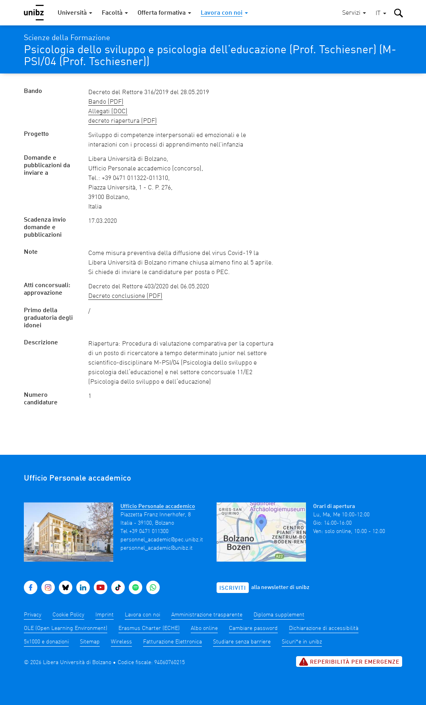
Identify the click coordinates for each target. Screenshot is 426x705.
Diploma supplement (279, 615)
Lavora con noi (142, 615)
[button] (381, 14)
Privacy (32, 615)
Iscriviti (232, 588)
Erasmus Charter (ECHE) (149, 628)
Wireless (121, 642)
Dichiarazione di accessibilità (323, 628)
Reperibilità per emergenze (349, 661)
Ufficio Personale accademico (157, 506)
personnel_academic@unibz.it (156, 548)
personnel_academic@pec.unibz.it (161, 540)
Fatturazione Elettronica (172, 642)
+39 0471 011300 (148, 531)
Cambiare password (253, 628)
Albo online (204, 628)
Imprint (104, 615)
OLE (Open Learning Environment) (65, 628)
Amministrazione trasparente (206, 615)
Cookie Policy (68, 615)
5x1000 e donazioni (46, 642)
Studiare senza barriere (242, 642)
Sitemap (90, 642)
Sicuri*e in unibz (302, 642)
